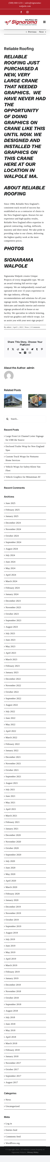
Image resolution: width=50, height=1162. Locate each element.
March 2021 (11, 815)
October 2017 (12, 1069)
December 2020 (13, 835)
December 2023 (13, 601)
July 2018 (10, 1017)
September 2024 (13, 542)
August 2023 (12, 627)
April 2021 (11, 809)
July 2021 (10, 789)
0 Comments (35, 327)
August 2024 (12, 549)
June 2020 (10, 867)
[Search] (7, 419)
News (27, 327)
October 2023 (12, 614)
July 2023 (10, 633)
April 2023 (11, 653)
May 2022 (10, 724)
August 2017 (12, 1082)
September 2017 (13, 1076)
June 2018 (10, 1024)
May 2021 (10, 802)
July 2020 (10, 861)
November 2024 (13, 529)
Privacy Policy (32, 1152)
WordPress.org (13, 1143)
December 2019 (13, 906)
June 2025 (10, 503)
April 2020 (11, 880)
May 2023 (10, 646)
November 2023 (13, 607)
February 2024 (13, 588)
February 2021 (13, 822)
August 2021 (12, 783)
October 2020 (12, 848)
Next (41, 32)
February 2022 (13, 744)
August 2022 (12, 705)
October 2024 (12, 536)
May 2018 (10, 1030)
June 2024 (10, 562)
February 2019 (13, 972)
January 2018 (12, 1056)
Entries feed (11, 1130)
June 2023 (10, 640)
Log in (9, 1123)
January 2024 (12, 594)
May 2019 (10, 952)
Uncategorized (13, 1106)
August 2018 (12, 1011)
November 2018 (13, 991)
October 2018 (12, 998)
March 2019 (11, 965)
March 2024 (11, 581)
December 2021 (13, 757)
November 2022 (13, 685)
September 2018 (13, 1004)
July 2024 (10, 555)
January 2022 (12, 750)
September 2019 (13, 926)
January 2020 (12, 900)
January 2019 (12, 978)
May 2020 (10, 874)
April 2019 (11, 958)
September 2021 (13, 776)
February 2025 (13, 510)
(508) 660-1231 (16, 3)
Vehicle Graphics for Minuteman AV (23, 477)
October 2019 (12, 919)
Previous (32, 32)
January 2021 (12, 828)
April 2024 (11, 575)
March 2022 (11, 737)
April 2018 (11, 1037)
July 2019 (10, 939)
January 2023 (12, 672)
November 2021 (13, 763)
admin (9, 327)
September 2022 (13, 698)
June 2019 (10, 945)
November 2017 (13, 1063)
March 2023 (11, 659)
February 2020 (13, 893)
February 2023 (13, 666)
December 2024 (13, 523)
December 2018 (13, 985)
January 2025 (12, 516)
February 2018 (13, 1050)
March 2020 (11, 887)
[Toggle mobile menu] (44, 22)
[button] (6, 401)
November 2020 (13, 841)
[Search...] (25, 419)
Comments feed (13, 1136)
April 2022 (11, 731)
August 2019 (12, 932)
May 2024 (10, 568)
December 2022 (13, 679)
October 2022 (12, 692)
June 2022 (10, 718)
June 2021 (10, 796)
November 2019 (13, 913)
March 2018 (11, 1043)
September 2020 (13, 854)
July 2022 (10, 711)
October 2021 (12, 770)
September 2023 (13, 620)
